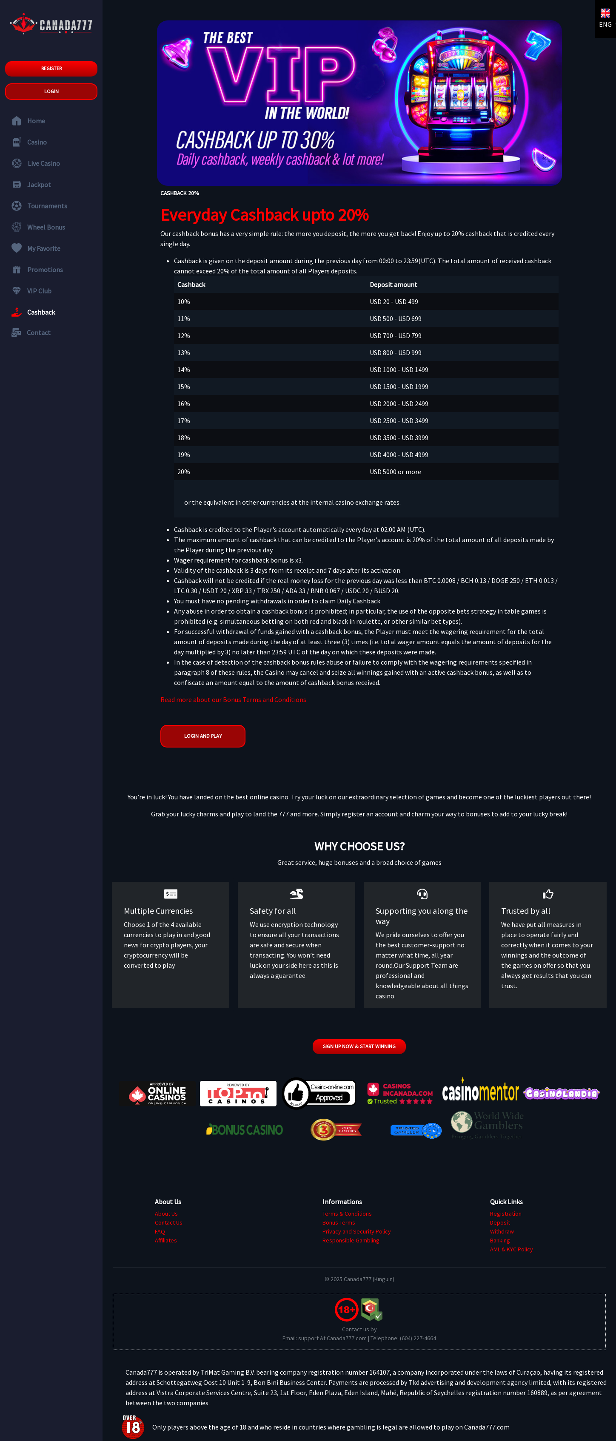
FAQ (160, 1231)
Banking (500, 1240)
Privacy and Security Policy (356, 1231)
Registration (506, 1213)
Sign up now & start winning (359, 1046)
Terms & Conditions (347, 1213)
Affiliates (166, 1240)
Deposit (500, 1222)
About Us (166, 1213)
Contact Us (169, 1222)
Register (51, 68)
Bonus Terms (338, 1222)
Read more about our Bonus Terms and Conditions (233, 699)
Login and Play (203, 736)
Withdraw (502, 1231)
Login (51, 91)
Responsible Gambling (350, 1240)
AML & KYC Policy (511, 1249)
